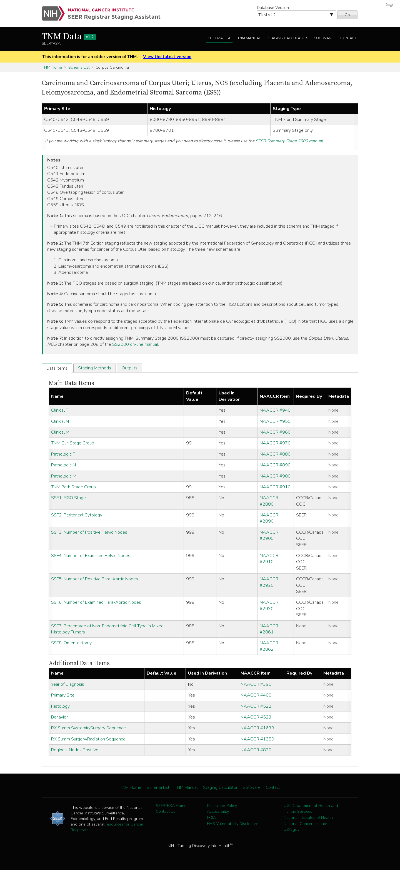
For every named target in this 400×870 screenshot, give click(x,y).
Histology (60, 706)
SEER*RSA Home (171, 805)
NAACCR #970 (275, 443)
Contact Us (165, 811)
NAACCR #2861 (269, 629)
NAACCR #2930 (269, 605)
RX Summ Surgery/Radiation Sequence (88, 739)
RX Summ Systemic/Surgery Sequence (88, 728)
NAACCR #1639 (257, 728)
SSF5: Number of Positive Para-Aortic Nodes (94, 579)
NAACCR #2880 (269, 501)
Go (347, 15)
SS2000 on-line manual (135, 344)
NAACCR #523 (256, 717)
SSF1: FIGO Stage (68, 498)
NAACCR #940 (275, 410)
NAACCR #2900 (269, 535)
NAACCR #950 (275, 421)
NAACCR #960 (275, 432)
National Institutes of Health (308, 817)
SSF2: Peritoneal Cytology (76, 515)
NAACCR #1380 (257, 739)
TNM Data (69, 36)
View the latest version (167, 56)
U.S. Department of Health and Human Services (311, 808)
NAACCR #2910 (269, 559)
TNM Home (52, 67)
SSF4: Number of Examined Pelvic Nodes (90, 556)
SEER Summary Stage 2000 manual (289, 141)
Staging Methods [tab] (94, 368)
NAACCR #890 (275, 465)
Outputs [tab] (130, 368)
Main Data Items (71, 383)
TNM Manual (249, 38)
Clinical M (60, 432)
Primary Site (62, 695)
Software (323, 38)
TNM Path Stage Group (73, 487)
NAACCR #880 (275, 454)
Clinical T (59, 410)
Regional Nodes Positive (74, 750)
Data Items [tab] (57, 368)
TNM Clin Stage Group (72, 443)
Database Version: (273, 7)
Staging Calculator (287, 38)
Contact (348, 38)
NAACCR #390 (256, 684)
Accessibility (218, 811)
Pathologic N (63, 465)
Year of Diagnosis (67, 684)
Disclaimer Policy (222, 805)
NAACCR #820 (256, 750)
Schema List (219, 38)
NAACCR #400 (256, 695)
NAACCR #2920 (269, 582)
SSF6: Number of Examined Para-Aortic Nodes (96, 602)
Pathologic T (63, 454)
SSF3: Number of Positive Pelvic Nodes (89, 532)
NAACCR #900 (275, 476)
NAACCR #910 (275, 487)
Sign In (392, 4)
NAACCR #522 (256, 706)
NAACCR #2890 (269, 518)
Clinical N (60, 421)
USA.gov (291, 829)
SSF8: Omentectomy (71, 643)
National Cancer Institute (305, 823)
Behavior (59, 717)
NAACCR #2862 (269, 646)
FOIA (211, 817)
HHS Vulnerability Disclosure (232, 823)
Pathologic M (63, 476)
